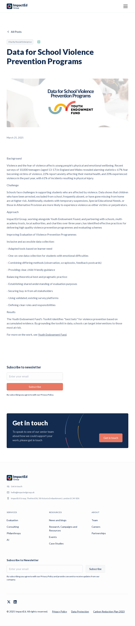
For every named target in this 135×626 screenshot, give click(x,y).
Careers (96, 526)
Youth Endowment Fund (52, 334)
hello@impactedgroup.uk (22, 492)
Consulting (13, 526)
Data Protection (80, 611)
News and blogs (57, 520)
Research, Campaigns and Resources (63, 528)
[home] (17, 6)
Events (53, 536)
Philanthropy (14, 533)
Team (95, 520)
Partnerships (99, 533)
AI (8, 539)
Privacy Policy (59, 611)
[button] (124, 6)
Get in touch (111, 437)
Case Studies (56, 543)
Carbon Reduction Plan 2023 (109, 611)
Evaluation (12, 520)
